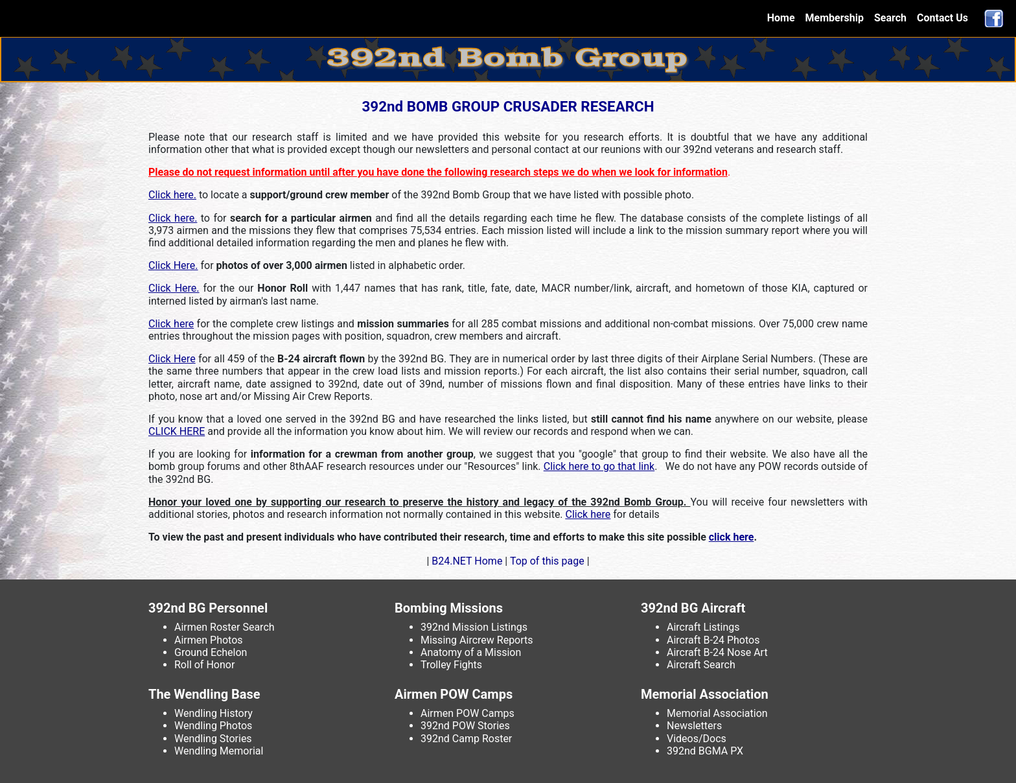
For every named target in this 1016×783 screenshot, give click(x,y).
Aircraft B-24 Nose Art (717, 652)
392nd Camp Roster (466, 738)
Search (890, 18)
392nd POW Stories (465, 725)
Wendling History (213, 713)
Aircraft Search (701, 665)
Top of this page (546, 561)
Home (783, 17)
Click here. (172, 195)
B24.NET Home (467, 561)
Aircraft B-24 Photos (713, 640)
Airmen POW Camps (467, 713)
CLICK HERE (176, 431)
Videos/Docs (696, 738)
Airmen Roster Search (224, 627)
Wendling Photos (213, 725)
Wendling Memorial (218, 751)
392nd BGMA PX (705, 751)
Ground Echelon (210, 652)
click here (731, 537)
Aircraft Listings (703, 627)
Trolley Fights (451, 665)
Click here (171, 324)
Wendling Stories (213, 738)
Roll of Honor (204, 665)
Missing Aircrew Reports (477, 640)
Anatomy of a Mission (471, 652)
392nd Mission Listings (474, 627)
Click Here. (173, 265)
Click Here (172, 359)
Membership (834, 18)
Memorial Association (717, 713)
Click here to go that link (599, 466)
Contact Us (942, 18)
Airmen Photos (208, 640)
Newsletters (694, 725)
